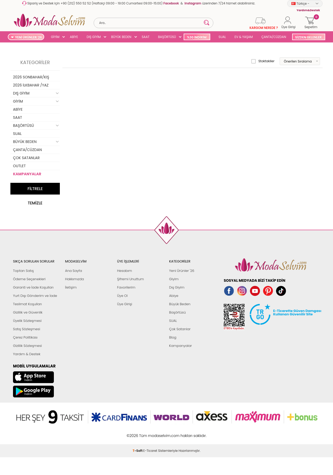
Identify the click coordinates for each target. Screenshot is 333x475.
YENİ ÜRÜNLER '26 (28, 37)
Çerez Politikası (25, 337)
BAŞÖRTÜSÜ (167, 37)
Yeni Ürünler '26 (181, 270)
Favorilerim (126, 287)
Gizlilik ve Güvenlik (27, 312)
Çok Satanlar (179, 329)
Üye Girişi (124, 304)
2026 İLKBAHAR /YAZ (31, 85)
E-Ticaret (150, 450)
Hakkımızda (74, 279)
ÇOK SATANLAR (26, 157)
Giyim (174, 279)
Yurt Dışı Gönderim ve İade (35, 295)
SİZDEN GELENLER (308, 37)
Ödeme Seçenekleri (29, 279)
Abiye (173, 295)
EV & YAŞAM (244, 37)
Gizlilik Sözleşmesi (27, 345)
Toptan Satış (23, 270)
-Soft (138, 450)
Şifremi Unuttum (130, 279)
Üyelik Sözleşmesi (27, 320)
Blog (172, 337)
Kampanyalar (180, 345)
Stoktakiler (262, 61)
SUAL (221, 37)
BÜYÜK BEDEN (121, 37)
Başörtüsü (177, 312)
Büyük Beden (179, 304)
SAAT (146, 37)
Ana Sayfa (73, 270)
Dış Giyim (176, 287)
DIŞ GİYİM (94, 37)
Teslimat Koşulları (27, 304)
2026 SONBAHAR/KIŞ (31, 77)
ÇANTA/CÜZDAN (273, 37)
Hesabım (124, 270)
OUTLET (19, 165)
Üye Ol (122, 295)
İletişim (71, 287)
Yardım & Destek (26, 354)
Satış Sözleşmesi (26, 329)
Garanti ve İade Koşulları (33, 287)
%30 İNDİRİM (196, 37)
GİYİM (55, 37)
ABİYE (74, 37)
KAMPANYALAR (27, 174)
